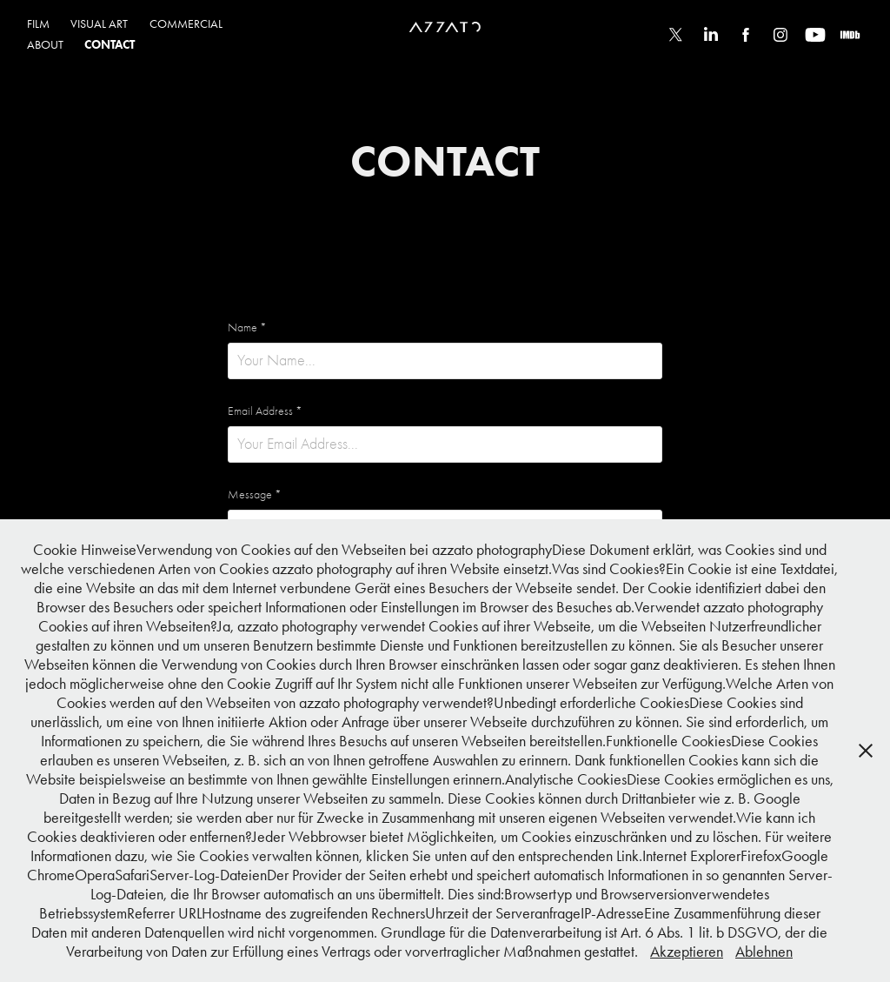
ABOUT (45, 44)
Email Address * (265, 411)
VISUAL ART (99, 24)
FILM (38, 24)
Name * (247, 328)
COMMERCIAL (185, 24)
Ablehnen (764, 951)
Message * (255, 495)
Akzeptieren (686, 951)
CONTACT (109, 44)
